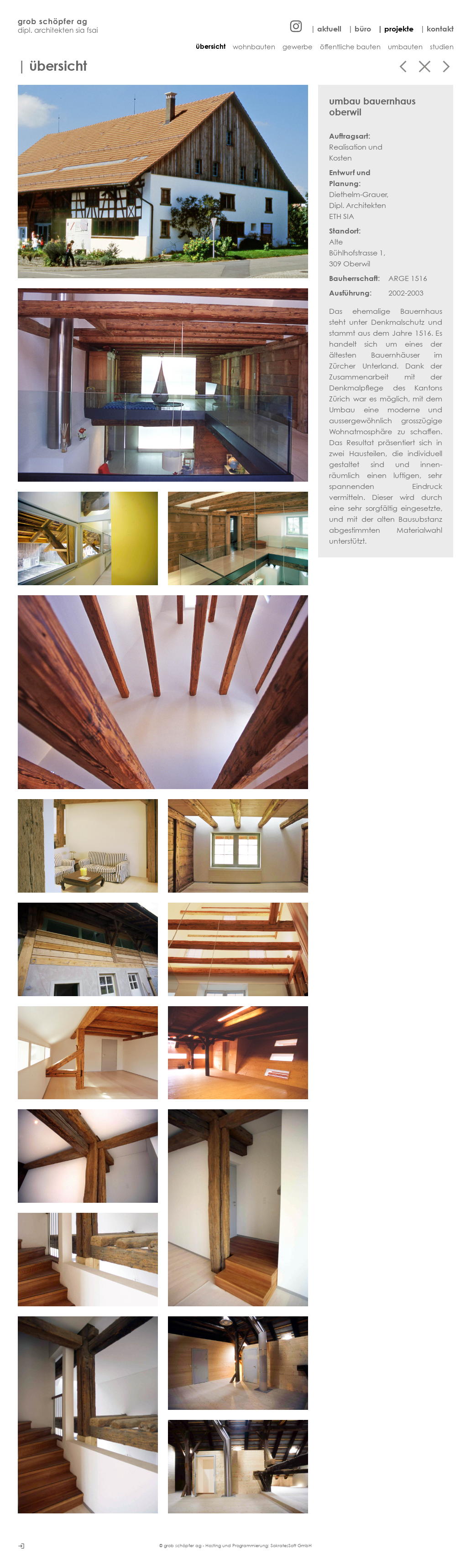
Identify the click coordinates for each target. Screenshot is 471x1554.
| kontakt (437, 28)
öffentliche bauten (350, 46)
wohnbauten (254, 46)
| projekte (395, 28)
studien (442, 46)
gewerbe (298, 46)
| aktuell (326, 28)
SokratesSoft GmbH (291, 1546)
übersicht (210, 46)
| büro (359, 28)
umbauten (405, 46)
